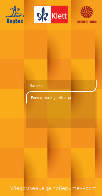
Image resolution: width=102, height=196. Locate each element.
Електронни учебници (51, 97)
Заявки (36, 85)
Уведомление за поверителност (53, 188)
